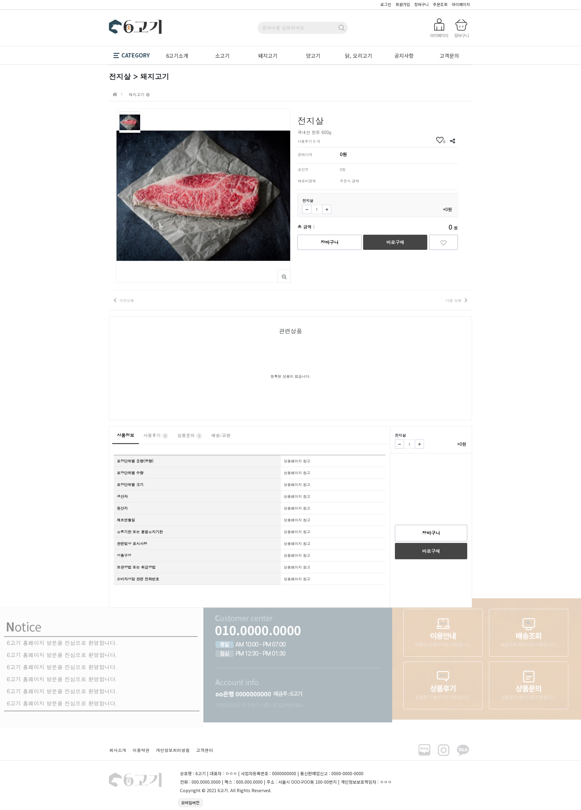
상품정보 (125, 435)
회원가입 (403, 4)
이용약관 (141, 750)
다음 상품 (453, 300)
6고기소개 (177, 55)
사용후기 (155, 435)
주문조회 (440, 4)
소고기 (222, 55)
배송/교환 (221, 435)
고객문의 (449, 55)
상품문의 (189, 435)
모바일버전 (190, 802)
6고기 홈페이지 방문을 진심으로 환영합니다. (62, 627)
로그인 (385, 4)
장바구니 (421, 4)
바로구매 (395, 242)
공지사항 (404, 55)
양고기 (313, 55)
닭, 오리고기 (358, 55)
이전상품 (127, 300)
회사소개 (117, 750)
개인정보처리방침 (173, 750)
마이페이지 (461, 4)
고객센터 (204, 750)
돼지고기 (267, 55)
